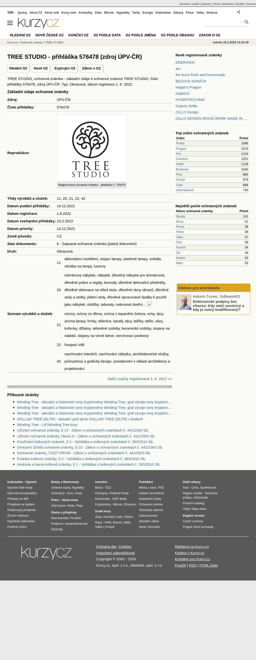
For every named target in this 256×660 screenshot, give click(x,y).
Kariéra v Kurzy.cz (189, 553)
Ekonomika (102, 499)
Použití (180, 565)
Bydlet (240, 3)
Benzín (117, 522)
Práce (190, 12)
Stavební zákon (149, 521)
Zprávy (22, 12)
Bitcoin (109, 12)
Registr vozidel (192, 493)
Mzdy (123, 499)
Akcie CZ (36, 12)
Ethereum (130, 504)
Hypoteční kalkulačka (21, 521)
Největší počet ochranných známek (206, 206)
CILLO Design (187, 112)
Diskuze (212, 12)
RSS (193, 565)
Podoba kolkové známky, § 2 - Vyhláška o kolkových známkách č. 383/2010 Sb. (81, 459)
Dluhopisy (101, 493)
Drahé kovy (103, 511)
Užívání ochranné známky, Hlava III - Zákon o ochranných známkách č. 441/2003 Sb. (86, 436)
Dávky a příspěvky (64, 512)
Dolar (78, 493)
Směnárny (58, 493)
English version (194, 515)
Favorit (181, 247)
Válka (200, 12)
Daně (142, 527)
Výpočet (31, 482)
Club (179, 185)
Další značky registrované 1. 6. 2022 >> (140, 379)
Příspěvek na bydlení (21, 504)
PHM (108, 522)
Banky (55, 482)
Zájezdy (206, 3)
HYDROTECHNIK (190, 100)
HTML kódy (208, 565)
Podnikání (146, 482)
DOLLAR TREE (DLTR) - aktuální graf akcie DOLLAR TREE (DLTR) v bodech (80, 419)
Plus (179, 174)
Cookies (124, 546)
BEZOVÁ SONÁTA (191, 81)
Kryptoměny (103, 504)
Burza (99, 487)
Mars (179, 263)
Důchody (57, 529)
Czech (180, 179)
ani (178, 69)
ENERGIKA (185, 62)
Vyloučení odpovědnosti (115, 553)
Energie (147, 12)
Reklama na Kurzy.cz (192, 546)
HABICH (182, 93)
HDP (115, 499)
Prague (181, 148)
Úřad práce (58, 505)
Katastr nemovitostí (151, 493)
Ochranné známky (31, 42)
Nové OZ (41, 68)
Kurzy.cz (12, 42)
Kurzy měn (68, 12)
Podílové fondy (118, 493)
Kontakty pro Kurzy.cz (192, 559)
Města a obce (148, 487)
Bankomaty (71, 482)
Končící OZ (79, 35)
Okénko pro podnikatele (199, 288)
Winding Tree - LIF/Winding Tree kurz (47, 425)
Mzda (70, 505)
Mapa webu (199, 509)
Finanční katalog (193, 503)
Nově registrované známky (199, 55)
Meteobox (228, 3)
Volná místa (70, 500)
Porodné (75, 518)
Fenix (180, 232)
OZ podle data (107, 35)
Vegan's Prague (188, 87)
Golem (180, 258)
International (185, 190)
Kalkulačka (163, 12)
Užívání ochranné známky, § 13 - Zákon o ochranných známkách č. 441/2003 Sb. (83, 430)
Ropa (98, 522)
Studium (251, 3)
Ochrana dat (106, 546)
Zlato (98, 12)
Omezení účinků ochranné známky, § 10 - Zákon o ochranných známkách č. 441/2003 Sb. (90, 447)
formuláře (154, 527)
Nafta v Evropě (104, 527)
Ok (178, 253)
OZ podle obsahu (177, 35)
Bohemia (182, 169)
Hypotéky (123, 12)
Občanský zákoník (151, 510)
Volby (186, 509)
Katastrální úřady (150, 499)
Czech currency (193, 521)
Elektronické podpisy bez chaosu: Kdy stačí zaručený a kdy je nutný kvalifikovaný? (218, 305)
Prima (180, 226)
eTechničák (200, 497)
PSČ (161, 487)
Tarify (136, 12)
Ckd (179, 242)
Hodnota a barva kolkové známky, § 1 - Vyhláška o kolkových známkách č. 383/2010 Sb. (88, 464)
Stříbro (128, 517)
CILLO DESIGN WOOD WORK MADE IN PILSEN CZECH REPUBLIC (212, 118)
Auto (186, 487)
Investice (101, 482)
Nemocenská (59, 518)
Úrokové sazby (60, 487)
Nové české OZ (50, 35)
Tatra (179, 237)
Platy (79, 505)
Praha (180, 143)
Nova (179, 221)
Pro (178, 154)
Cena (194, 487)
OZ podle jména (141, 35)
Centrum (182, 159)
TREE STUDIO (54, 42)
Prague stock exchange (198, 527)
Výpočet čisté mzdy (19, 487)
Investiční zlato (112, 517)
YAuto (216, 3)
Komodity (85, 12)
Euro (70, 493)
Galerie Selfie (186, 106)
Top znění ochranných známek (202, 133)
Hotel (179, 164)
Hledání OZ (18, 68)
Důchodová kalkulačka (22, 493)
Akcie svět (52, 12)
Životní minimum (18, 515)
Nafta (127, 522)
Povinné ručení (17, 527)
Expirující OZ (64, 68)
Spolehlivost (208, 487)
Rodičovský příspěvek (21, 510)
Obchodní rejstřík (189, 3)
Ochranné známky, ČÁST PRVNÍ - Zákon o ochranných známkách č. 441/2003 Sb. (84, 453)
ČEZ (108, 487)
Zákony (178, 12)
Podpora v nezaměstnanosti (69, 523)
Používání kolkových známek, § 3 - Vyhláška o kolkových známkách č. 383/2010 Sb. (85, 442)
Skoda (180, 216)
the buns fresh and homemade (200, 75)
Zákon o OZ (91, 68)
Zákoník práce (148, 515)
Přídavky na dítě (18, 499)
